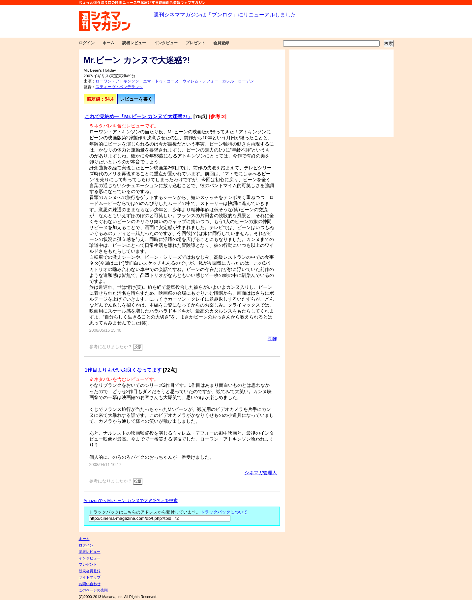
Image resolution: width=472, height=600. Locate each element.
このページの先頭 (93, 590)
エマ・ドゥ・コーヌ (161, 81)
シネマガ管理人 (261, 472)
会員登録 (221, 43)
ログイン (87, 43)
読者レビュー (134, 43)
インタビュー (166, 43)
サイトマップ (90, 577)
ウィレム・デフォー (200, 81)
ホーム (108, 43)
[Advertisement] (341, 93)
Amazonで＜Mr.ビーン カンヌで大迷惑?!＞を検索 (131, 500)
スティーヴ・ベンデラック (119, 86)
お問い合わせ (90, 584)
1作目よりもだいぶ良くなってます (123, 370)
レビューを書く (136, 99)
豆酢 (272, 338)
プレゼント (195, 43)
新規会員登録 (90, 571)
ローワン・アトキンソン (117, 81)
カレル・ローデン (238, 81)
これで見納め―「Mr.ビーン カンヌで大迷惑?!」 (138, 116)
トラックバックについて (224, 512)
